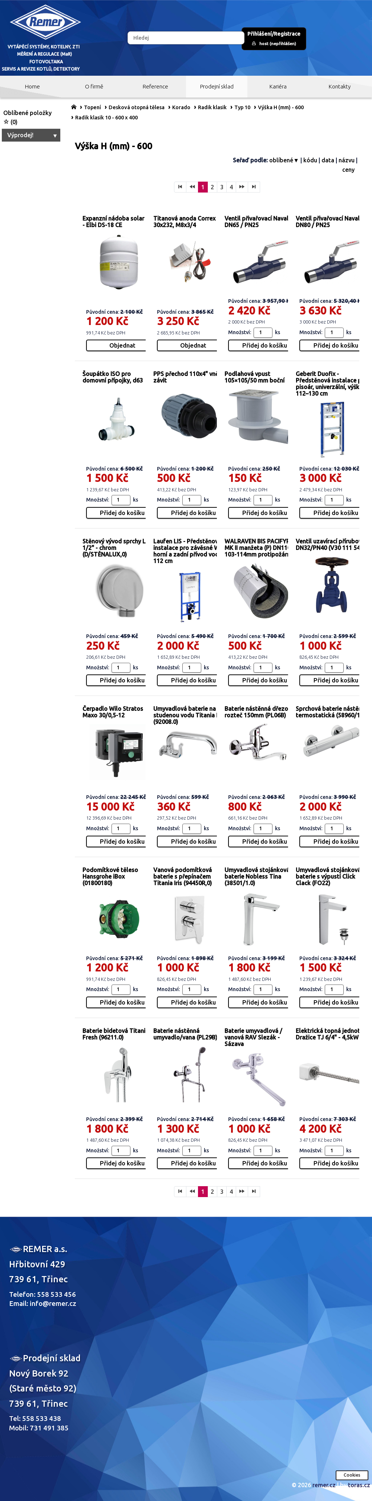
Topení (92, 107)
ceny (348, 169)
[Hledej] (186, 37)
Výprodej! (32, 135)
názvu (347, 160)
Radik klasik (212, 107)
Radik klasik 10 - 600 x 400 (106, 117)
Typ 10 (242, 107)
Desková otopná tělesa (137, 107)
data (328, 160)
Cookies (352, 1475)
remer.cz (324, 1485)
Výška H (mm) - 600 (281, 107)
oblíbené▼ (284, 160)
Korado (181, 107)
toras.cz (359, 1485)
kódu (310, 160)
